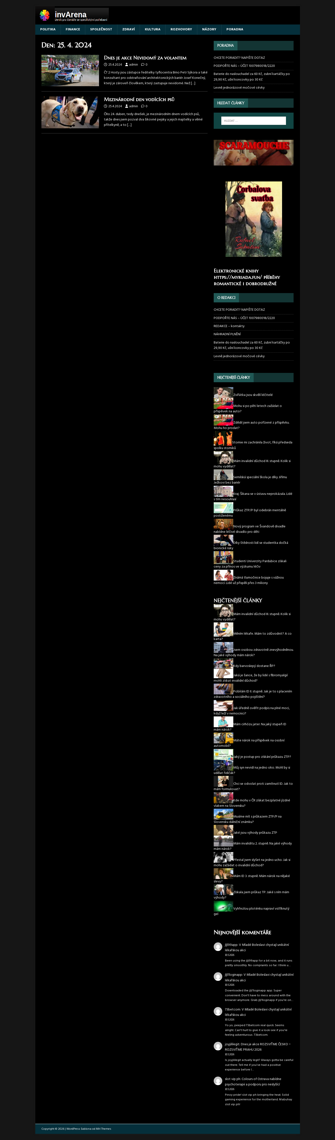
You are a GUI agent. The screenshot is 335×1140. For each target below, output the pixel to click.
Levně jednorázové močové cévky (239, 88)
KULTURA (153, 29)
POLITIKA (48, 29)
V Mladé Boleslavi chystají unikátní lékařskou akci (257, 947)
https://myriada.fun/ (238, 277)
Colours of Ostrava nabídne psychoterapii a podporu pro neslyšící (253, 1081)
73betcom (232, 1009)
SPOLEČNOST (101, 29)
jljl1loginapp (233, 975)
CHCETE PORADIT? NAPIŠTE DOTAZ (239, 58)
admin (133, 64)
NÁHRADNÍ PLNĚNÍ (227, 334)
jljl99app (231, 945)
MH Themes (103, 1129)
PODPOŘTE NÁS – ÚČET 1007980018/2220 (245, 66)
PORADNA (234, 29)
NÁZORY (209, 29)
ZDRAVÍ (128, 29)
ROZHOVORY (181, 29)
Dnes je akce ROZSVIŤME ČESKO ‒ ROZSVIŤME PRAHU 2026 (258, 1047)
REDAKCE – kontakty (229, 326)
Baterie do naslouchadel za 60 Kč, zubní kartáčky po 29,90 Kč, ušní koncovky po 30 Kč (252, 76)
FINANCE (73, 29)
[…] (193, 83)
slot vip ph (232, 1079)
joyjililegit (232, 1044)
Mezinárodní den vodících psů (140, 99)
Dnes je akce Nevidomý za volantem (146, 58)
